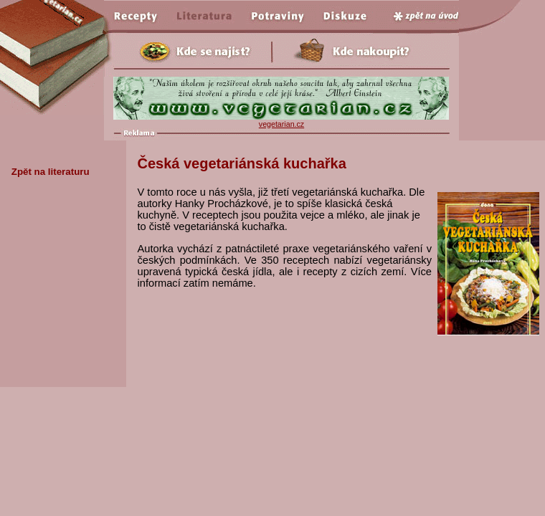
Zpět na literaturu (50, 171)
